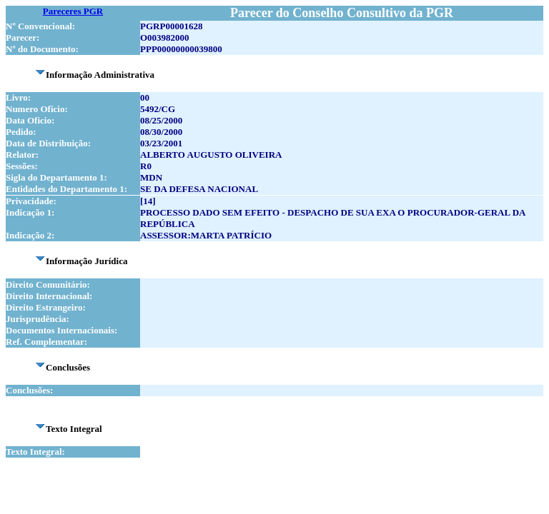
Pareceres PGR (73, 11)
